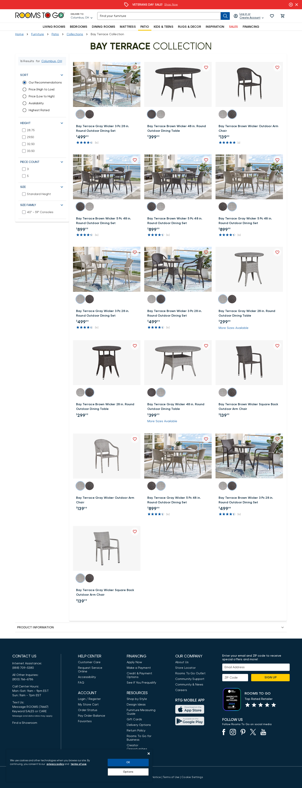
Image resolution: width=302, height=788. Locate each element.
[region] (79, 765)
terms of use (78, 764)
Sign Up (270, 677)
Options (128, 772)
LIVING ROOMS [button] (54, 26)
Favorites (85, 721)
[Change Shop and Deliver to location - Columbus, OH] (52, 61)
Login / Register (89, 698)
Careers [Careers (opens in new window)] (181, 690)
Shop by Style (137, 698)
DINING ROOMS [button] (103, 26)
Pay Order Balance (91, 715)
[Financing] (151, 4)
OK (128, 762)
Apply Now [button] (134, 662)
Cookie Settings (192, 777)
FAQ (81, 682)
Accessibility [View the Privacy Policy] (87, 677)
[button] (272, 16)
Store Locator (185, 667)
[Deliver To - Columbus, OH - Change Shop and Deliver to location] (81, 16)
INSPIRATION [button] (215, 26)
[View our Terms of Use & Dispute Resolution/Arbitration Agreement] (171, 777)
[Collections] (75, 34)
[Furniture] (37, 34)
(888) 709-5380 (23, 667)
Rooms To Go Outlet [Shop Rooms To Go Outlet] (190, 673)
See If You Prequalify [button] (141, 682)
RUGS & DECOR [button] (189, 26)
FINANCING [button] (251, 26)
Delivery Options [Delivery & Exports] (139, 724)
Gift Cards (134, 719)
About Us (182, 662)
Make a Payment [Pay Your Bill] (139, 667)
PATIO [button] (144, 26)
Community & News (189, 684)
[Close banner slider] (296, 4)
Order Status (87, 710)
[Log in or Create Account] (249, 16)
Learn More (176, 4)
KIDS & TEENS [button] (163, 26)
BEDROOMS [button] (78, 26)
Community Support (190, 678)
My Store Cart (88, 704)
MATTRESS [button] (128, 26)
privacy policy (55, 764)
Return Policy (136, 730)
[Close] (149, 753)
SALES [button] (233, 26)
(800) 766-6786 (22, 679)
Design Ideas (136, 704)
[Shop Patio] (55, 34)
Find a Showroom (24, 722)
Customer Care (89, 662)
